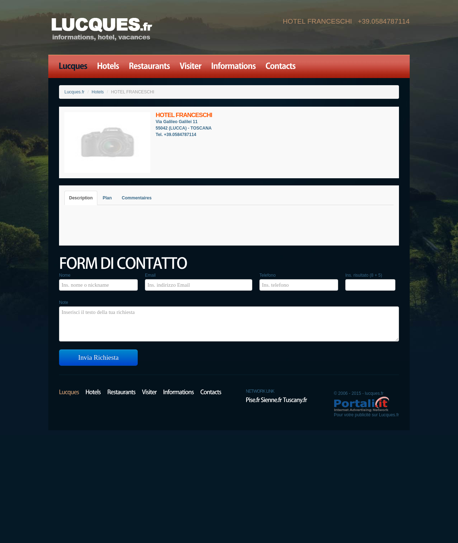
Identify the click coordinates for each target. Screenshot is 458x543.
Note (63, 302)
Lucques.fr (74, 91)
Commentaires (136, 197)
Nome (64, 275)
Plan (107, 197)
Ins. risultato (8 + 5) (363, 275)
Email (150, 275)
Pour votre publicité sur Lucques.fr (366, 414)
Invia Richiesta (98, 357)
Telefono (267, 275)
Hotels (98, 91)
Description (81, 197)
